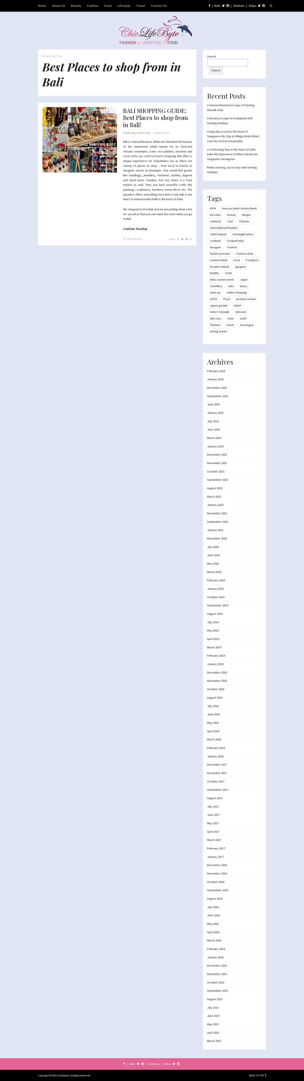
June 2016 (213, 915)
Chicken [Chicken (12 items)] (244, 221)
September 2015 (217, 991)
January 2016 (215, 957)
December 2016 (217, 865)
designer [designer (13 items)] (215, 247)
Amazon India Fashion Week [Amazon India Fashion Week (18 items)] (239, 208)
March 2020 (214, 572)
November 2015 (217, 974)
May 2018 (213, 723)
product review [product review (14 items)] (246, 299)
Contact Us (159, 6)
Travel (140, 6)
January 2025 (215, 413)
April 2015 (213, 1033)
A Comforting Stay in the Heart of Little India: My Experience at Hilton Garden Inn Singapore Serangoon (232, 154)
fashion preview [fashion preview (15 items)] (220, 253)
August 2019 (215, 614)
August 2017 (215, 798)
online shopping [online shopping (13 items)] (237, 292)
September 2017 (217, 790)
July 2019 (213, 622)
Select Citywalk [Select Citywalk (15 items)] (219, 312)
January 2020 (215, 589)
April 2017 (213, 832)
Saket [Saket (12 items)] (237, 305)
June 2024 (213, 429)
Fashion (92, 6)
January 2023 (215, 505)
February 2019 (216, 655)
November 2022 (217, 513)
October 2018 (215, 689)
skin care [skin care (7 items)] (215, 318)
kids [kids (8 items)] (231, 286)
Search (211, 56)
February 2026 (216, 371)
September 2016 (217, 890)
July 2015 (213, 1007)
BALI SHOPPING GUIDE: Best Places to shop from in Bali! (155, 117)
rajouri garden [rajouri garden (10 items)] (219, 305)
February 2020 (216, 580)
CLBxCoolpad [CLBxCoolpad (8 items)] (218, 234)
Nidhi (217, 6)
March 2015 (214, 1041)
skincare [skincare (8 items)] (240, 312)
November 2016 (217, 873)
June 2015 (213, 1016)
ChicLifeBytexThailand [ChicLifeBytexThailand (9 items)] (223, 228)
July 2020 (213, 547)
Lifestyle (124, 6)
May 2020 (213, 563)
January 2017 (215, 857)
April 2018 (213, 731)
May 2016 (213, 924)
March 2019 (214, 647)
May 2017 (213, 823)
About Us (58, 6)
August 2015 (215, 999)
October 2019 (215, 597)
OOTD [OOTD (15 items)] (213, 299)
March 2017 (214, 840)
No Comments (134, 238)
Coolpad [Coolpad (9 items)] (215, 241)
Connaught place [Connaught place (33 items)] (243, 234)
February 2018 (216, 748)
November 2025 (217, 388)
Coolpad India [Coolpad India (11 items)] (235, 241)
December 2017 (217, 764)
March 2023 (214, 496)
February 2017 (216, 848)
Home (42, 6)
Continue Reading (135, 229)
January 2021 (215, 530)
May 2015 (213, 1024)
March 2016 (214, 940)
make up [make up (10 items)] (215, 292)
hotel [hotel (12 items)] (228, 273)
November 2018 (217, 681)
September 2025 (217, 396)
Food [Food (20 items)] (236, 260)
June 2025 (213, 404)
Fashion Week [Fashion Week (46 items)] (218, 260)
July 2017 (213, 806)
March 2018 (214, 739)
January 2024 (215, 446)
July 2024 (213, 421)
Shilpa (252, 6)
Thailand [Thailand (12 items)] (215, 325)
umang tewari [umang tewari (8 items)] (218, 331)
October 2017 (215, 781)
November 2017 (217, 773)
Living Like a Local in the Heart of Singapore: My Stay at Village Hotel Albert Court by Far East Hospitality (233, 136)
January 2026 (215, 379)
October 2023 (215, 471)
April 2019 (213, 639)
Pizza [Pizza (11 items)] (226, 299)
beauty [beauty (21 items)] (231, 215)
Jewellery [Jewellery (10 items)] (216, 286)
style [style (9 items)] (230, 318)
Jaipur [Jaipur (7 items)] (244, 279)
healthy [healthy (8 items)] (214, 273)
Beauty (76, 6)
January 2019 (215, 664)
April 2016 (213, 932)
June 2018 (213, 714)
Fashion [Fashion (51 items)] (232, 247)
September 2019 (217, 605)
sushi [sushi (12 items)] (243, 318)
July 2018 (213, 706)
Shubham (239, 6)
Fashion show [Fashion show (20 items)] (244, 253)
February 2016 (216, 949)
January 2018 (215, 756)
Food (108, 6)
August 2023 (215, 488)
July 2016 (213, 907)
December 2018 (217, 672)
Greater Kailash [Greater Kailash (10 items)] (219, 267)
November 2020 (217, 538)
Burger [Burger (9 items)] (246, 215)
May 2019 (213, 630)
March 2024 (214, 438)
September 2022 (217, 522)
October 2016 (215, 882)
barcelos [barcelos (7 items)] (215, 215)
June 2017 (213, 815)
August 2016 (215, 898)
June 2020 (213, 555)
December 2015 (217, 965)
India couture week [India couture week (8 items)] (222, 279)
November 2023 (217, 463)
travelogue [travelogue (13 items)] (247, 325)
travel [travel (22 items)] (230, 325)
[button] (79, 140)
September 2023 (217, 480)
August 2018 (215, 697)
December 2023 (217, 454)
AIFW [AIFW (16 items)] (213, 208)
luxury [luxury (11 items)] (243, 286)
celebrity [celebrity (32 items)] (215, 221)
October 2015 (215, 982)
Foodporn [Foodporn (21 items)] (252, 260)
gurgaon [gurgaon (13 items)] (240, 267)
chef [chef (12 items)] (230, 221)
